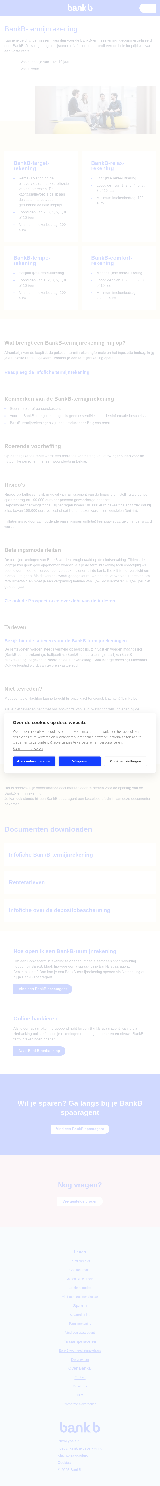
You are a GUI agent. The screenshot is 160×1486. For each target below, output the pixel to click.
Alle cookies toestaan (34, 761)
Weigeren (79, 761)
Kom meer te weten (28, 748)
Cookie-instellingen (125, 761)
